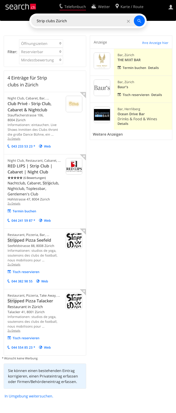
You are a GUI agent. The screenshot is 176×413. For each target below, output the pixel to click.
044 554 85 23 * (23, 347)
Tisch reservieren (26, 272)
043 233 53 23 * (23, 146)
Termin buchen (24, 211)
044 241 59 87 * (23, 220)
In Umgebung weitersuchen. (29, 396)
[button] (41, 43)
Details (153, 68)
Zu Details (14, 139)
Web (47, 146)
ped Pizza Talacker (30, 301)
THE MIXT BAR (129, 59)
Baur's (123, 87)
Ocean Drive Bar (131, 114)
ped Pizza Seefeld (29, 240)
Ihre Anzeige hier (155, 43)
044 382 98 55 (22, 281)
